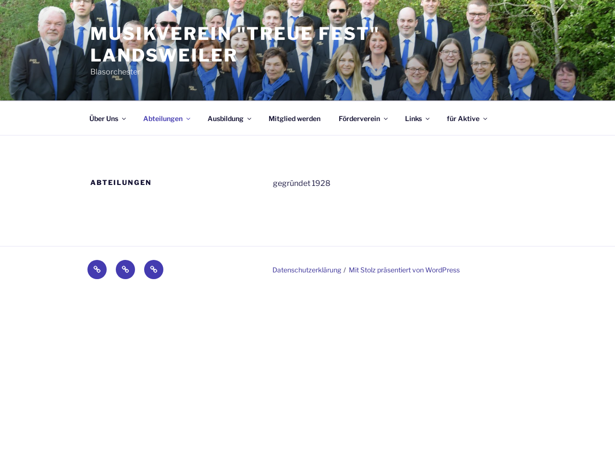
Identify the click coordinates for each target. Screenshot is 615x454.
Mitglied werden (294, 118)
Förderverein (364, 118)
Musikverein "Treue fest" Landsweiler (235, 44)
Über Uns (108, 118)
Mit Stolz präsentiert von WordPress (404, 270)
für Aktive (468, 118)
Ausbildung (230, 118)
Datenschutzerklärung (306, 270)
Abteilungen (167, 118)
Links (418, 118)
